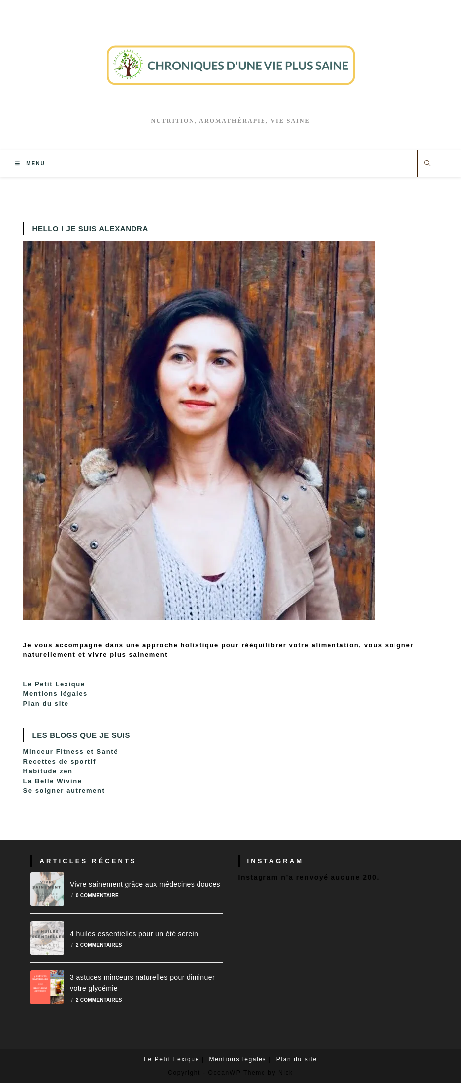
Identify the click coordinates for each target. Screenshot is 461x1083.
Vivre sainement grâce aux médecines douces (145, 884)
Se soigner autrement (64, 790)
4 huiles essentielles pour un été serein (134, 934)
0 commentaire (97, 895)
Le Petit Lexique (54, 684)
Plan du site (45, 703)
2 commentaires (99, 945)
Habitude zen (47, 771)
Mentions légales (55, 693)
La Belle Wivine (52, 781)
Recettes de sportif (59, 761)
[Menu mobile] (30, 163)
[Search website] (428, 163)
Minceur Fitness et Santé (70, 751)
